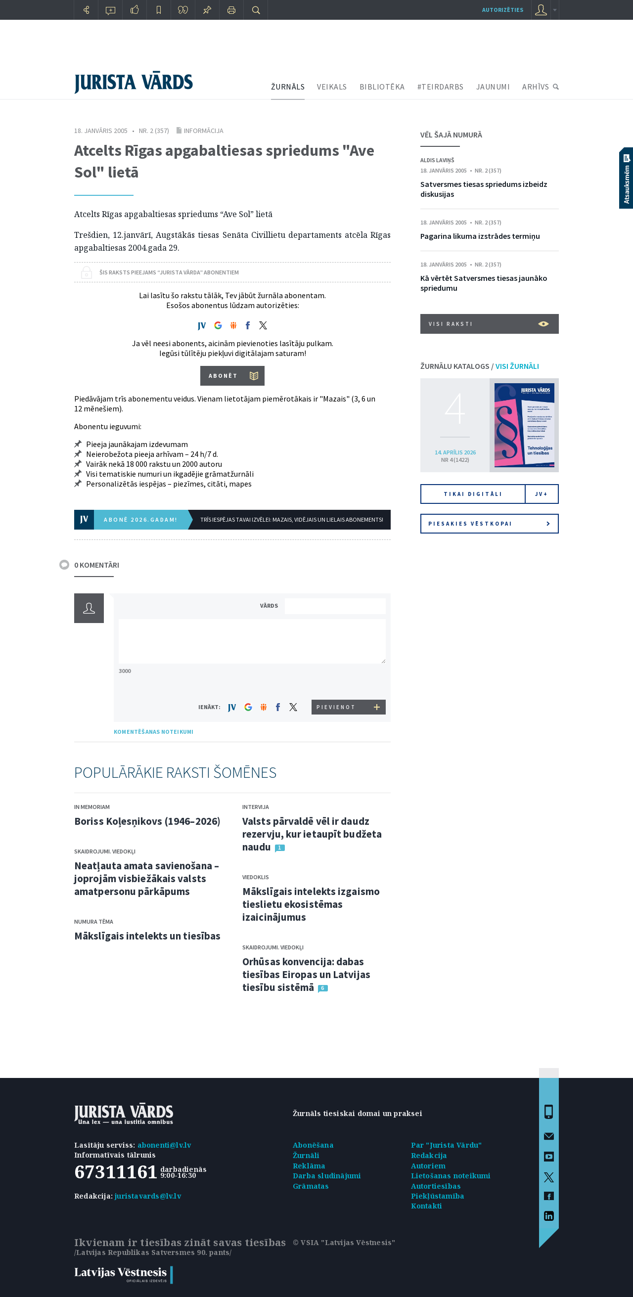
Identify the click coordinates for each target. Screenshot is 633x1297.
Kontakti (427, 1205)
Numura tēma (93, 921)
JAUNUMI (493, 86)
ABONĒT (223, 375)
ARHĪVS (535, 86)
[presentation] (337, 681)
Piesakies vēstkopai (489, 523)
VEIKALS (332, 86)
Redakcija (429, 1155)
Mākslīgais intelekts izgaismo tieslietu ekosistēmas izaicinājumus (311, 904)
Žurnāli (306, 1155)
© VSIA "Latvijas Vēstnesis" (344, 1242)
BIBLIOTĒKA (382, 86)
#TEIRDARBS (440, 86)
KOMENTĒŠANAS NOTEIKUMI (153, 731)
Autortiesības (436, 1186)
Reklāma (309, 1165)
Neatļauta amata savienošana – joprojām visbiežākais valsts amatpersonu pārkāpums (146, 878)
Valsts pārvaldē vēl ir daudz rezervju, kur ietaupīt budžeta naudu (312, 833)
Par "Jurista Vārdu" (446, 1145)
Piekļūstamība (438, 1196)
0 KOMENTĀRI (96, 565)
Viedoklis (255, 877)
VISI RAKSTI (489, 323)
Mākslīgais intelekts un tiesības (147, 935)
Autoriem (428, 1165)
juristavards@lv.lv (148, 1196)
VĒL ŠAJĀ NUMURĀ (451, 134)
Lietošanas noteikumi (451, 1175)
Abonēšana (313, 1145)
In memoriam (92, 806)
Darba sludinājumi (327, 1175)
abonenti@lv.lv (164, 1145)
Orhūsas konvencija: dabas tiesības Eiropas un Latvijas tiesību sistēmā (306, 974)
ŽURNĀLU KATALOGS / (479, 366)
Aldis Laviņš (437, 160)
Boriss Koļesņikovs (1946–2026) (147, 821)
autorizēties (502, 9)
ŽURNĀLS (288, 86)
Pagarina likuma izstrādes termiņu (480, 236)
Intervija (255, 806)
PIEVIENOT (336, 707)
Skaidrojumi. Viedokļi (105, 851)
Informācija (204, 130)
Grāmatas (311, 1186)
